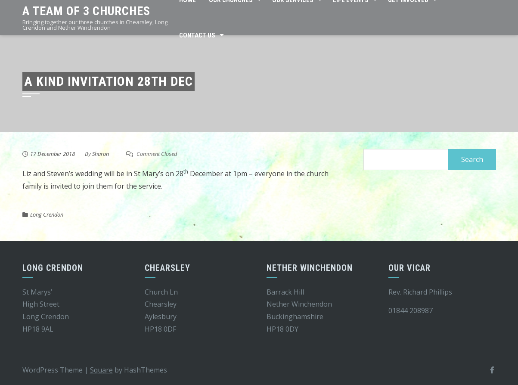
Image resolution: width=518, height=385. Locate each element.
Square (101, 370)
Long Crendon (46, 214)
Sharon (100, 154)
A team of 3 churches (86, 11)
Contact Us (197, 35)
